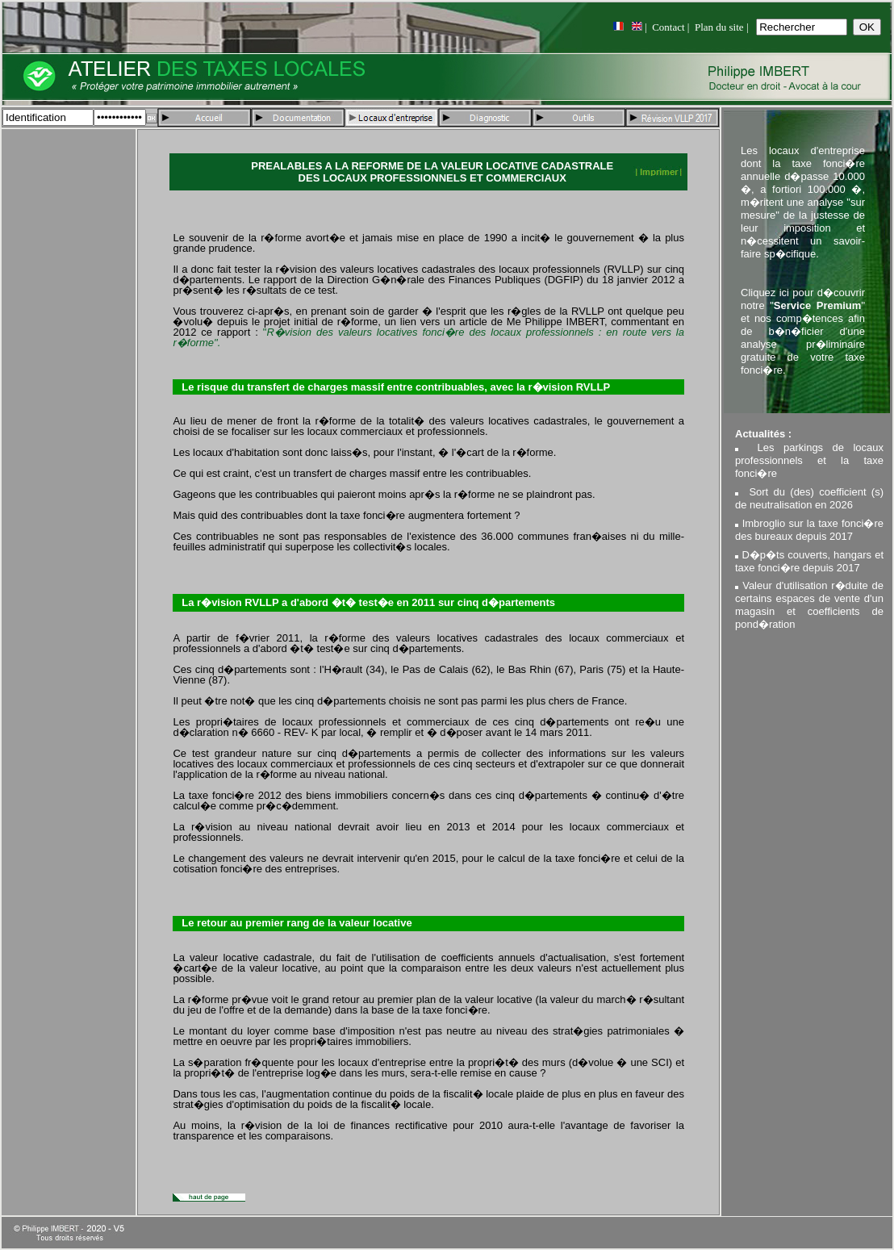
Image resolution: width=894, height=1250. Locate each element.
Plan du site (719, 27)
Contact (668, 27)
